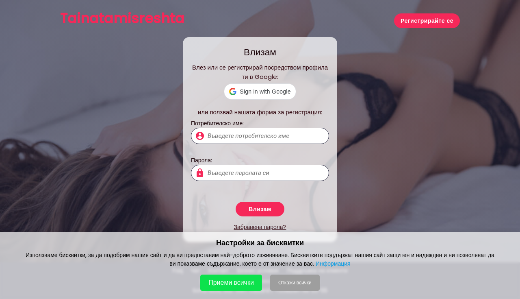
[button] (260, 91)
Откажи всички (295, 282)
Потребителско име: (217, 123)
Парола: (201, 160)
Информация (333, 264)
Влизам (260, 209)
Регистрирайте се (427, 20)
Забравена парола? (260, 227)
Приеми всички (231, 282)
